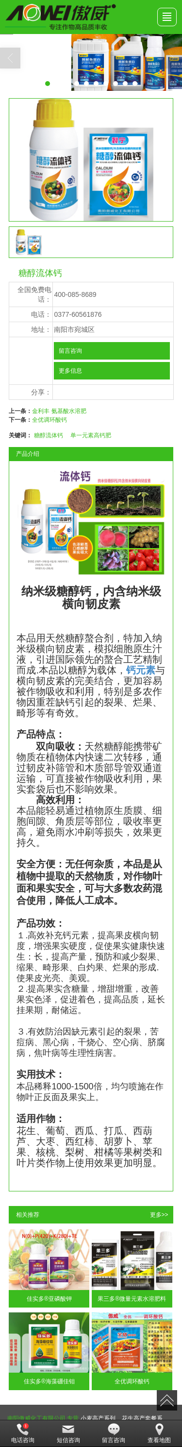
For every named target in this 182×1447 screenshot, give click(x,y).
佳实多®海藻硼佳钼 (49, 1381)
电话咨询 (22, 1433)
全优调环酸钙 (49, 419)
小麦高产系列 (98, 1418)
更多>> (159, 1214)
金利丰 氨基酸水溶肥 (59, 411)
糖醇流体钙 (48, 435)
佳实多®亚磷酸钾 (49, 1298)
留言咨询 (70, 350)
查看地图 (159, 1433)
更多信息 (70, 370)
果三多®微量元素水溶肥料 (132, 1298)
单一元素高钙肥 (90, 435)
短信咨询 (68, 1433)
